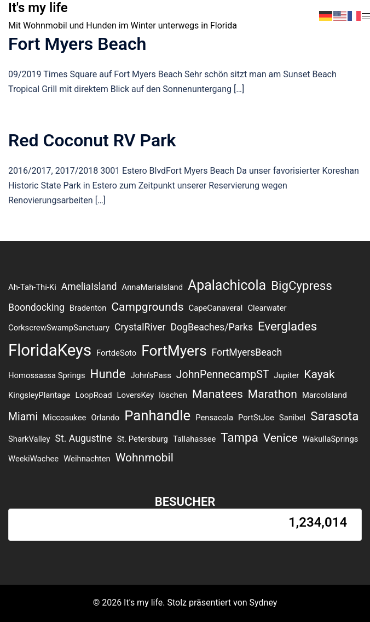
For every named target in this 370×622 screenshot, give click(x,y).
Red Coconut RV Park (92, 140)
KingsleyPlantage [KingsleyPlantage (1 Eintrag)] (39, 395)
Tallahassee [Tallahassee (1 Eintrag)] (194, 439)
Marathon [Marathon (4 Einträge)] (272, 394)
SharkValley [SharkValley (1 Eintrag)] (29, 439)
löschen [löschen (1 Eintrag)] (173, 395)
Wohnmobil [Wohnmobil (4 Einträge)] (144, 457)
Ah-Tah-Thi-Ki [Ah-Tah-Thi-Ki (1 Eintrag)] (32, 287)
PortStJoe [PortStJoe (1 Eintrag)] (256, 418)
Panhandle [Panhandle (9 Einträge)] (157, 415)
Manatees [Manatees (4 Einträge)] (217, 394)
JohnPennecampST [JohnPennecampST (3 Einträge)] (222, 374)
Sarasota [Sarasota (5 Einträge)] (334, 416)
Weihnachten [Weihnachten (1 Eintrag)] (86, 459)
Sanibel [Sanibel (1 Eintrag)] (292, 418)
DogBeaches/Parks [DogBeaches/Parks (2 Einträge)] (211, 327)
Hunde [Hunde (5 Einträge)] (108, 374)
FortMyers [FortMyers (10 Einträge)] (173, 351)
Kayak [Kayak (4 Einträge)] (319, 374)
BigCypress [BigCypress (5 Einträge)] (301, 285)
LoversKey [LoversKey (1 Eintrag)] (135, 395)
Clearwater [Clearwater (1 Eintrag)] (266, 308)
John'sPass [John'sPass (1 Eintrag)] (150, 375)
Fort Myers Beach (77, 43)
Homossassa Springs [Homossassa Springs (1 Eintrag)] (46, 375)
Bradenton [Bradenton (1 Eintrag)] (88, 308)
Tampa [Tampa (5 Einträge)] (239, 437)
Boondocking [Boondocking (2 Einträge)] (36, 307)
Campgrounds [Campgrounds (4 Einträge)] (147, 306)
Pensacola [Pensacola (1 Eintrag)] (214, 418)
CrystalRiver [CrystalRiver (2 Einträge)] (139, 327)
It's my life (38, 7)
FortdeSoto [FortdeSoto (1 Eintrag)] (116, 353)
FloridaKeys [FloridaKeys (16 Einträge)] (49, 350)
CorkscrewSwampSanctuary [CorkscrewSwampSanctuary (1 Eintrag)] (58, 328)
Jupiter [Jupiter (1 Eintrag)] (286, 375)
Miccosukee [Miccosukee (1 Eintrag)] (64, 418)
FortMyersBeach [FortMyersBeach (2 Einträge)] (247, 352)
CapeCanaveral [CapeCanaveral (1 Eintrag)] (216, 308)
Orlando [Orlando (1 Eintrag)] (105, 418)
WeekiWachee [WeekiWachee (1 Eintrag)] (33, 459)
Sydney (264, 602)
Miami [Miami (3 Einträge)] (23, 416)
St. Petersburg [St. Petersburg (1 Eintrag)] (142, 439)
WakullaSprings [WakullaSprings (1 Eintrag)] (331, 439)
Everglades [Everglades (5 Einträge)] (287, 326)
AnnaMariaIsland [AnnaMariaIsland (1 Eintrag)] (152, 287)
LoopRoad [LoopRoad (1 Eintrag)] (94, 395)
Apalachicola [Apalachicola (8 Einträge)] (227, 285)
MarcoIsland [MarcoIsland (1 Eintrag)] (324, 395)
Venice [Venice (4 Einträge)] (280, 437)
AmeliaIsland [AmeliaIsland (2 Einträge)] (89, 286)
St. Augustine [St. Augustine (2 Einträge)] (83, 438)
